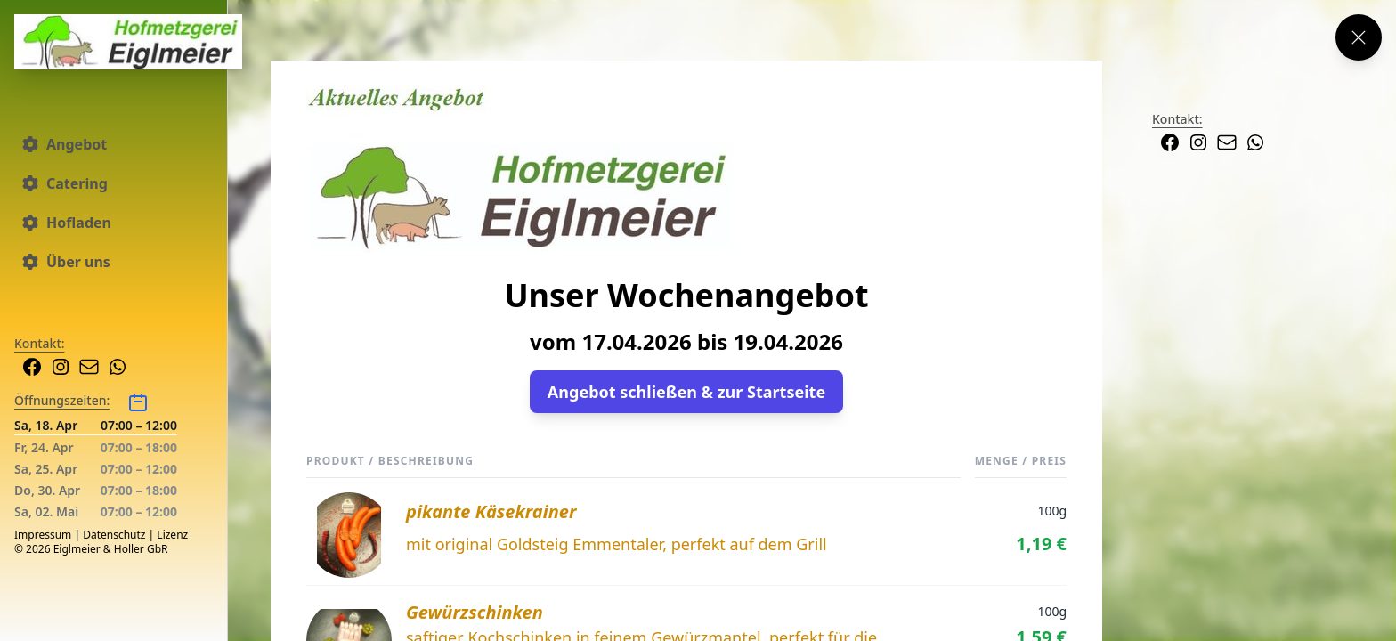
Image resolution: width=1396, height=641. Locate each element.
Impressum (42, 534)
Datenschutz (114, 534)
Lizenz (172, 534)
